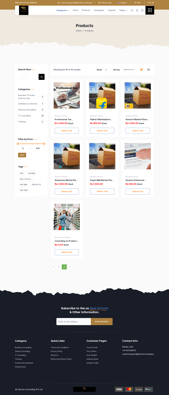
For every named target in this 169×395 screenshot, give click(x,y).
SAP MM (23, 185)
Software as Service (31, 104)
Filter (22, 155)
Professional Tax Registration (63, 119)
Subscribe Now (101, 321)
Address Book (92, 359)
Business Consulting (23, 347)
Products (86, 10)
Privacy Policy (56, 351)
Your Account (92, 347)
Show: (99, 70)
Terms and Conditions (60, 347)
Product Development (24, 363)
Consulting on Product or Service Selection (66, 241)
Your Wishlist (92, 355)
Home (75, 10)
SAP (21, 173)
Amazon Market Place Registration (136, 119)
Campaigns (99, 10)
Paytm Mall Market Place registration (102, 180)
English (122, 3)
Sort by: (116, 70)
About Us (54, 355)
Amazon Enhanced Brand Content (135, 180)
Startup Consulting (31, 110)
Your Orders (92, 351)
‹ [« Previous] (53, 266)
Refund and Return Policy (61, 359)
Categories (62, 10)
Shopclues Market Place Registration (66, 180)
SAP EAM (24, 190)
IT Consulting (31, 116)
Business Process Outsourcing (31, 96)
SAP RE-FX (36, 185)
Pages (123, 10)
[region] (31, 109)
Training (31, 122)
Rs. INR (137, 3)
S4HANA (31, 173)
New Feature (25, 179)
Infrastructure (20, 367)
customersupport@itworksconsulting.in (75, 3)
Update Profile (93, 363)
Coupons (112, 10)
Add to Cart (66, 131)
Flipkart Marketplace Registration (100, 119)
